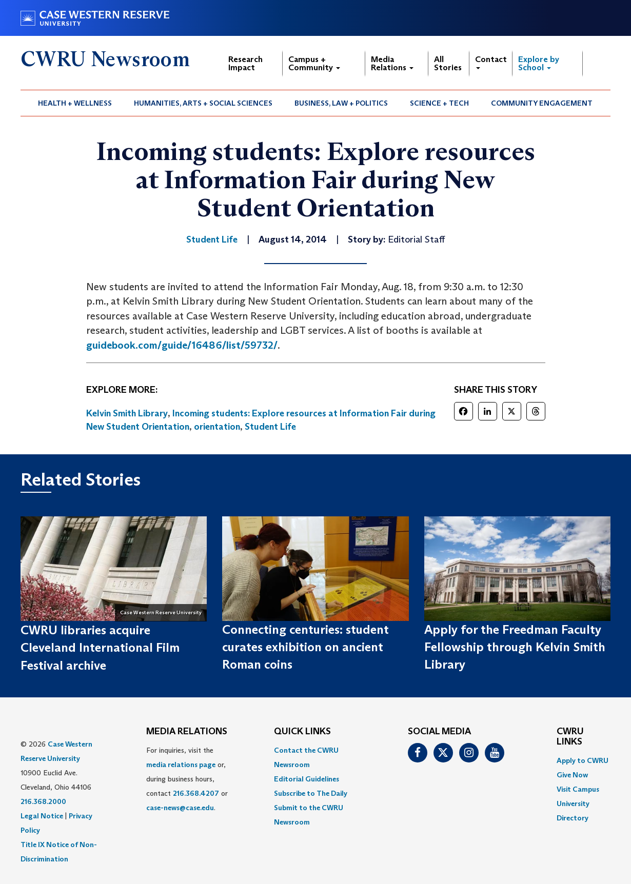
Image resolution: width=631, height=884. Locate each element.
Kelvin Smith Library (127, 413)
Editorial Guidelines (306, 778)
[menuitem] (75, 103)
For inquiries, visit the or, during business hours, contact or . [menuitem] (187, 779)
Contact (491, 61)
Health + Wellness (75, 103)
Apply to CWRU (582, 760)
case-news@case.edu (180, 807)
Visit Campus (578, 789)
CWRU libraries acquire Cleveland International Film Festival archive (100, 647)
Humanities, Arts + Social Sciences (203, 103)
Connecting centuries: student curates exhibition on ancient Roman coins (305, 647)
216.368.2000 (43, 801)
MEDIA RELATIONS (186, 732)
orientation (217, 426)
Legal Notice (42, 815)
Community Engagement (542, 103)
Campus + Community (314, 63)
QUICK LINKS (302, 732)
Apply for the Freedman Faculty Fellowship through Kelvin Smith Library (514, 647)
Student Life (270, 426)
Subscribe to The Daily (310, 793)
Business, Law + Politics (341, 103)
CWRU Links (570, 737)
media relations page (180, 764)
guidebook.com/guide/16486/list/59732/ (182, 345)
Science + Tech (439, 103)
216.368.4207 (196, 793)
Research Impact (245, 63)
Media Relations (392, 63)
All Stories (448, 63)
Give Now (572, 774)
